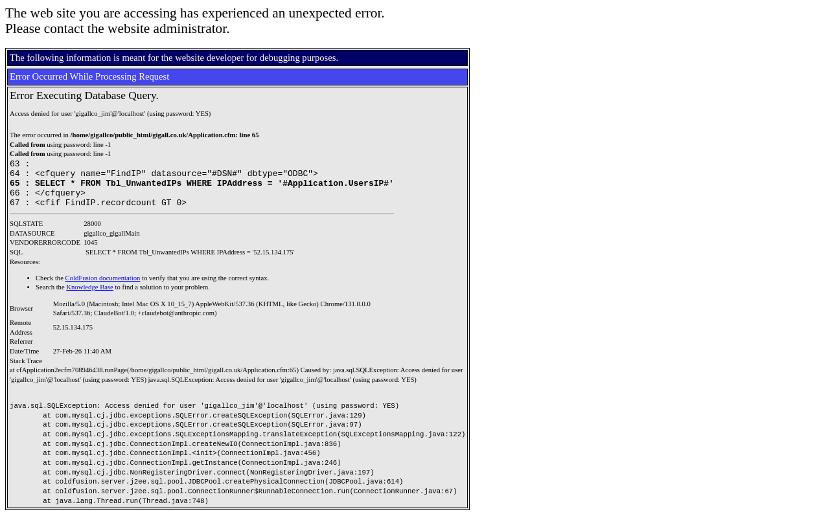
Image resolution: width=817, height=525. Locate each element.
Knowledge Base (89, 296)
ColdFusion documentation (103, 287)
